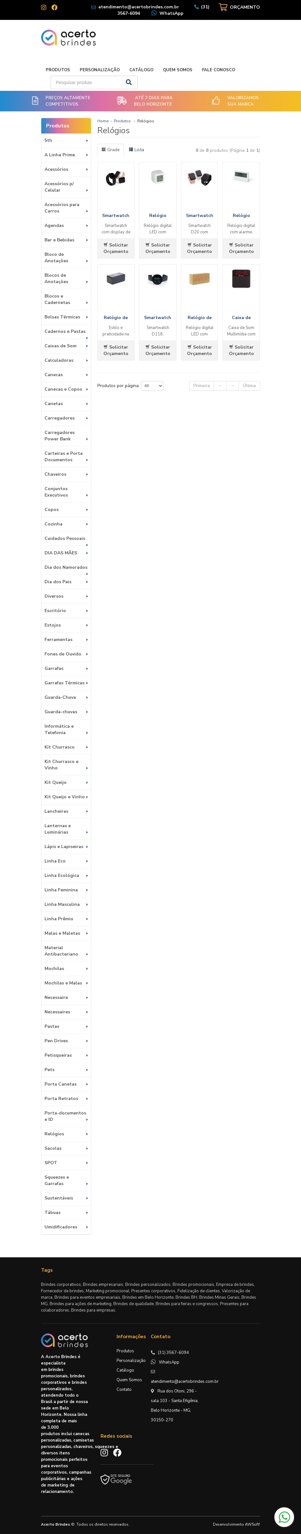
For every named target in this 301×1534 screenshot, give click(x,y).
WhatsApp (171, 13)
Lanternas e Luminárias (58, 829)
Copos (52, 510)
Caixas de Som (61, 346)
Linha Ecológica (62, 875)
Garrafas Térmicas (65, 683)
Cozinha (53, 524)
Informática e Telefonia (59, 729)
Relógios (54, 1134)
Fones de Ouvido (63, 654)
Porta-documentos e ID (65, 1116)
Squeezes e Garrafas (57, 1180)
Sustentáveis (59, 1198)
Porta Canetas (61, 1084)
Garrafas (54, 668)
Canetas (54, 404)
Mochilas (54, 969)
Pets (49, 1070)
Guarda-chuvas (61, 712)
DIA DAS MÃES (61, 553)
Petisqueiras (58, 1055)
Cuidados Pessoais (65, 538)
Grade (111, 150)
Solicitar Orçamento (115, 248)
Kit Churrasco (60, 747)
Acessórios (56, 169)
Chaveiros (55, 474)
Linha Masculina (62, 904)
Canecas (54, 375)
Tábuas (53, 1212)
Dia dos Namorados (66, 567)
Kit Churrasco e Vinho (61, 764)
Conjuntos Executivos (56, 492)
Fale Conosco (218, 70)
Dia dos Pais (58, 582)
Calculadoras (59, 360)
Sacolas (53, 1148)
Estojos (53, 625)
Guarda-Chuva (60, 697)
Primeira (201, 386)
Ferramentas (58, 640)
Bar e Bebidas (59, 240)
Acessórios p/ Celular (59, 187)
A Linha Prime (60, 155)
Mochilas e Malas (63, 983)
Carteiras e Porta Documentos (64, 456)
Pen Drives (56, 1041)
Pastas (52, 1026)
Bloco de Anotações (56, 257)
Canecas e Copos (63, 389)
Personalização (100, 70)
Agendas (54, 225)
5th (48, 140)
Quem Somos (177, 70)
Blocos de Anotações (56, 278)
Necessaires (57, 1012)
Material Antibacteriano (61, 951)
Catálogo (141, 70)
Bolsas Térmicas (62, 317)
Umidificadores (61, 1227)
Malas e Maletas (62, 933)
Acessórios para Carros (62, 208)
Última (249, 386)
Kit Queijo (56, 782)
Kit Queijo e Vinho (65, 797)
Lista (136, 150)
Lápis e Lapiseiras (64, 847)
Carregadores (60, 418)
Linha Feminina (61, 890)
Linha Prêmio (59, 919)
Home (103, 121)
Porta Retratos (61, 1099)
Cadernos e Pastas (65, 331)
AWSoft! (252, 1524)
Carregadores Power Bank (60, 435)
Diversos (54, 596)
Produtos (58, 70)
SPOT (51, 1163)
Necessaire (56, 997)
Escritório (55, 611)
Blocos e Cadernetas (57, 299)
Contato (124, 1389)
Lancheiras (56, 811)
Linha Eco (55, 861)
